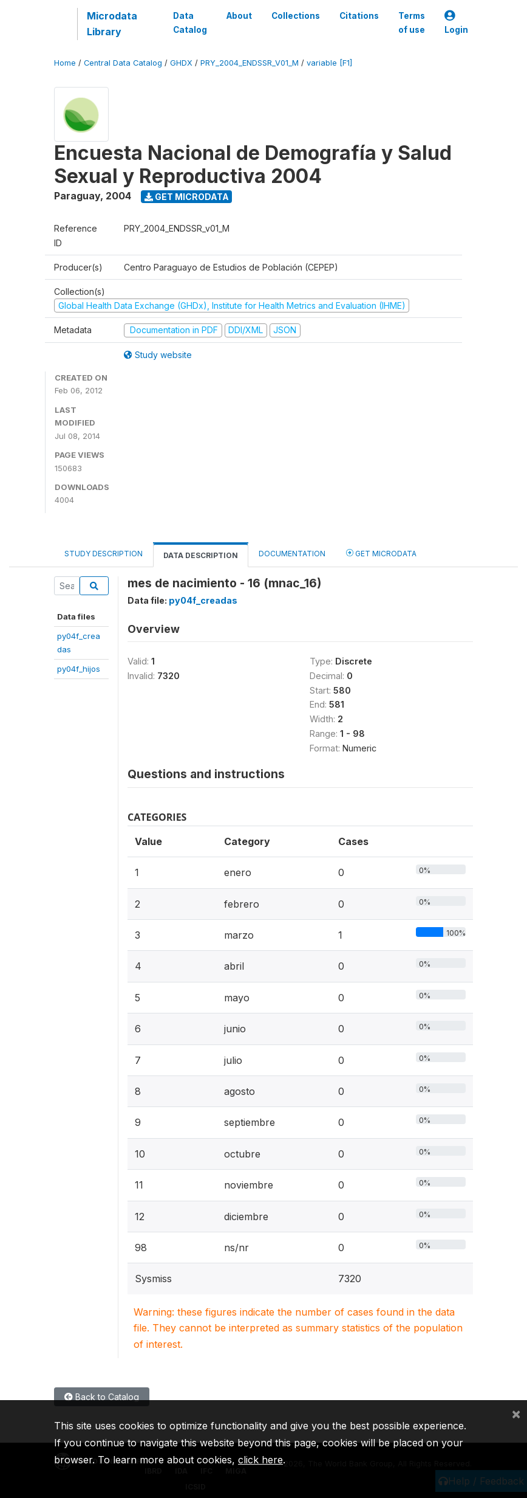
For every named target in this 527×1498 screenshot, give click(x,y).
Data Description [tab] (200, 555)
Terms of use (411, 22)
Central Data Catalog (123, 62)
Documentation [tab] (292, 553)
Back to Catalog (101, 1397)
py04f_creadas (203, 600)
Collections (295, 16)
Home (65, 62)
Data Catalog (190, 22)
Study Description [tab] (103, 553)
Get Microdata (186, 197)
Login (456, 23)
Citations (359, 16)
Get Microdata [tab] (381, 553)
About (239, 16)
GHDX (181, 62)
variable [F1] (329, 62)
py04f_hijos (78, 669)
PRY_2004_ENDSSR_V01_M (249, 62)
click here (260, 1460)
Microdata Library (112, 24)
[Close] (516, 1413)
